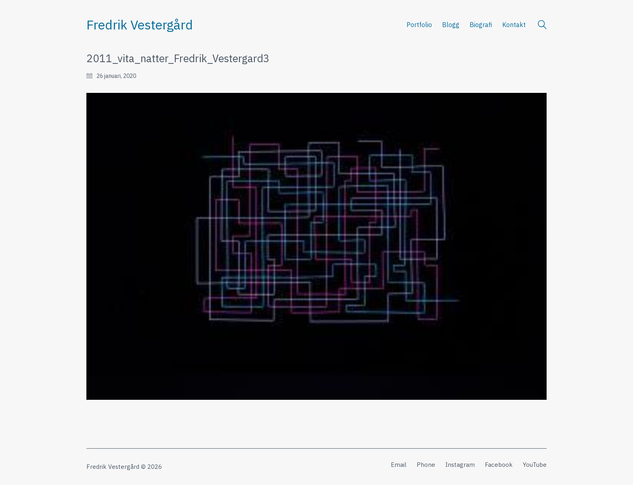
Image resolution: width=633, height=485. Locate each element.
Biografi (481, 25)
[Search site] (542, 25)
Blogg (450, 25)
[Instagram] (460, 465)
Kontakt (514, 25)
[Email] (399, 465)
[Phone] (426, 465)
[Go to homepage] (139, 25)
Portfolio (419, 25)
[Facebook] (499, 465)
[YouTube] (535, 465)
